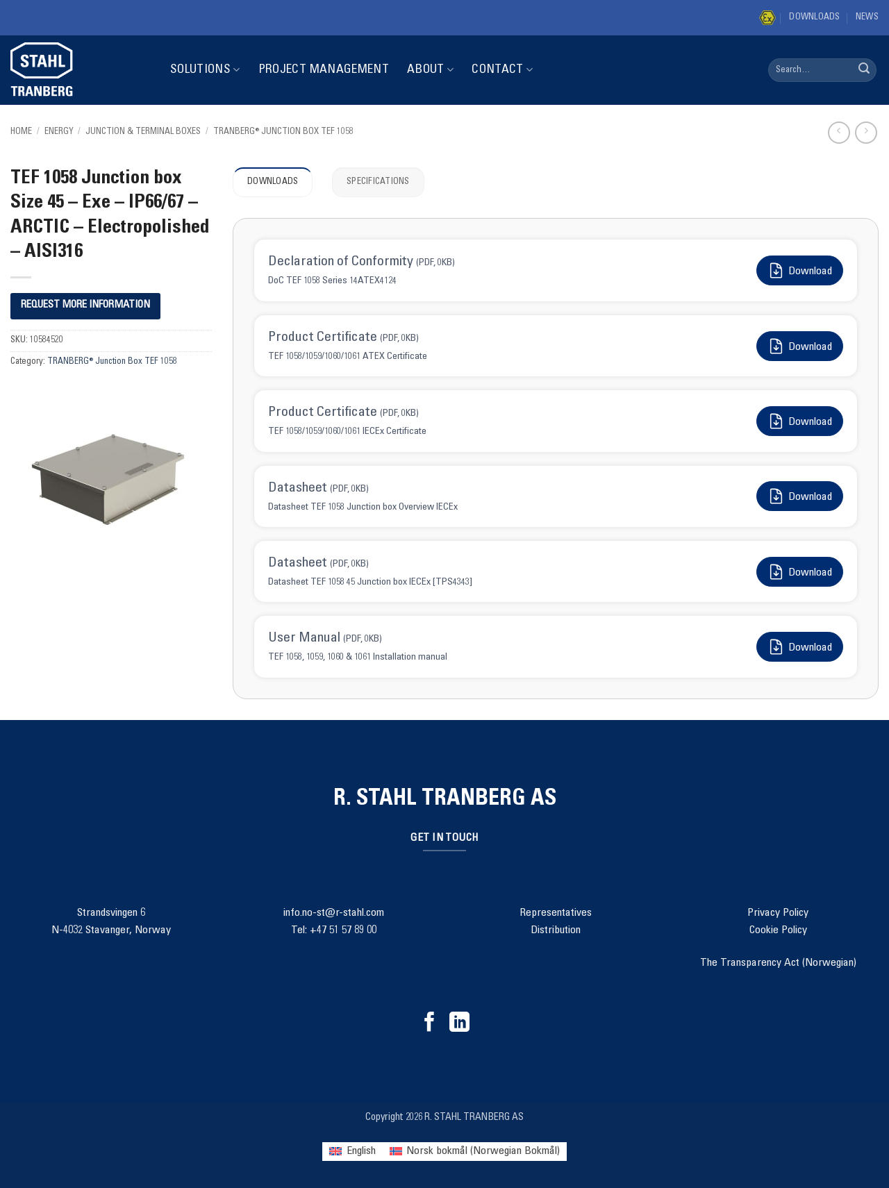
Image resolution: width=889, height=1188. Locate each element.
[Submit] (864, 70)
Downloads (814, 17)
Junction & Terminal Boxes (143, 132)
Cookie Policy (778, 930)
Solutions (205, 69)
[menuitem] (352, 1151)
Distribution (556, 930)
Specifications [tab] (378, 182)
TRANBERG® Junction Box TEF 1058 (283, 132)
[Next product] (838, 132)
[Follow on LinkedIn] (459, 1023)
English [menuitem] (361, 1151)
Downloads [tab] (272, 182)
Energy (59, 132)
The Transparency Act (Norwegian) (778, 963)
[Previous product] (865, 132)
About (430, 69)
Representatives (556, 913)
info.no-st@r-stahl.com (333, 913)
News (867, 17)
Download (799, 270)
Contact (502, 69)
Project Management (323, 70)
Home (21, 132)
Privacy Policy (777, 913)
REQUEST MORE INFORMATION (85, 305)
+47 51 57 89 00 (343, 930)
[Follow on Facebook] (429, 1023)
